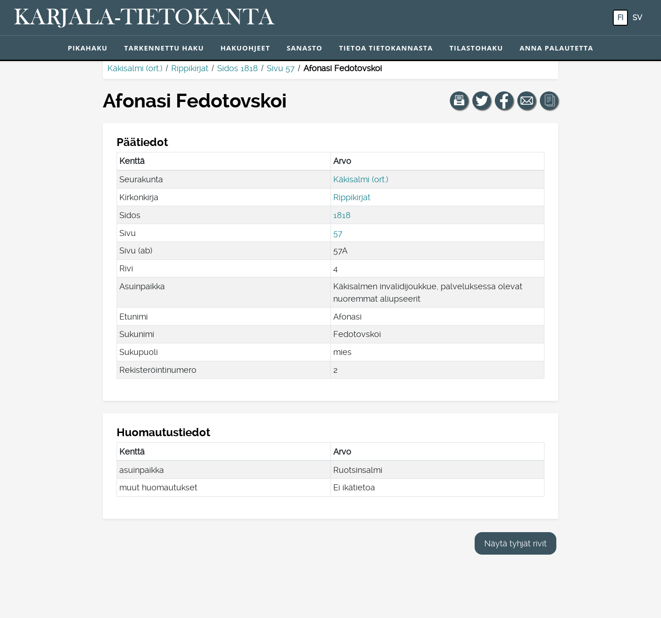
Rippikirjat (189, 68)
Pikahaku (87, 47)
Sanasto (304, 47)
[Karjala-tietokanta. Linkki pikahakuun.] (144, 18)
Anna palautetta (557, 47)
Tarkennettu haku (164, 47)
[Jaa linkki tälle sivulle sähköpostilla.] (526, 100)
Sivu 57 (281, 68)
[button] (459, 100)
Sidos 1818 (237, 68)
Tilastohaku (476, 47)
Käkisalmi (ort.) (134, 68)
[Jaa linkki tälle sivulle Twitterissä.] (481, 100)
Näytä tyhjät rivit (515, 543)
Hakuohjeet (245, 47)
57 (337, 233)
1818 (342, 215)
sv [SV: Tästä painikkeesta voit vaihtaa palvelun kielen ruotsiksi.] (637, 17)
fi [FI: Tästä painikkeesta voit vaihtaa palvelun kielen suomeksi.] (620, 17)
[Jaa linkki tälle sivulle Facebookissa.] (504, 100)
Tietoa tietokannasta (386, 47)
